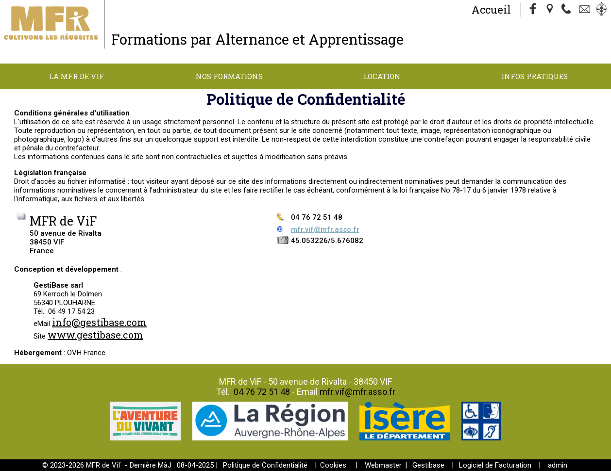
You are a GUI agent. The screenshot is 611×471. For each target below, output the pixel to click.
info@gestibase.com (99, 322)
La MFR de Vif (76, 76)
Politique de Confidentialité (265, 465)
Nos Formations (229, 76)
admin (557, 465)
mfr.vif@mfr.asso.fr (325, 229)
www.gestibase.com (95, 334)
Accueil (491, 9)
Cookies (333, 465)
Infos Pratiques (534, 76)
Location (382, 76)
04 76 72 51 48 (262, 392)
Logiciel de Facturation (495, 465)
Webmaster (383, 465)
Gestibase (428, 465)
